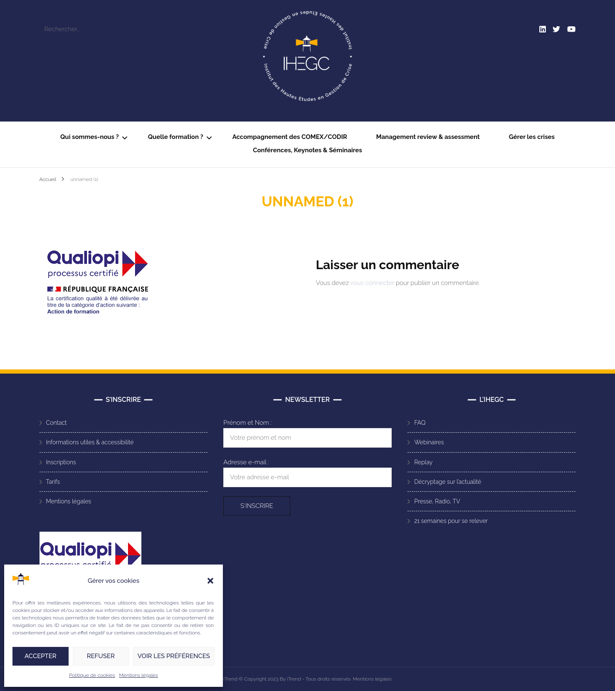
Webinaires (429, 442)
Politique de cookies (92, 675)
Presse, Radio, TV (437, 501)
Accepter (41, 656)
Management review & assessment (428, 137)
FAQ (419, 422)
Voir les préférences (174, 656)
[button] (210, 581)
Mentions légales (138, 675)
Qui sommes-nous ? (89, 137)
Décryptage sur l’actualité (447, 481)
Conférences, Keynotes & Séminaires (307, 150)
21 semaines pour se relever (451, 521)
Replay (423, 462)
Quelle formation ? (175, 137)
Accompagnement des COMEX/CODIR (289, 137)
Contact (56, 422)
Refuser (101, 656)
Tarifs (53, 481)
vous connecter (372, 283)
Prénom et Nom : (247, 422)
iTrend (231, 679)
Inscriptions (61, 462)
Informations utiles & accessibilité (90, 442)
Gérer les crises (532, 137)
